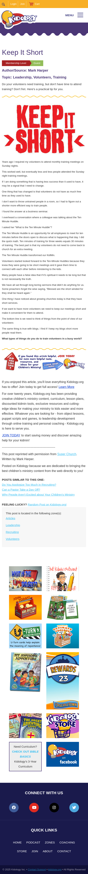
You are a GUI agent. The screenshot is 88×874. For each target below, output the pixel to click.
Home (17, 842)
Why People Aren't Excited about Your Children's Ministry (38, 494)
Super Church (66, 454)
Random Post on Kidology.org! (47, 504)
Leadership (13, 525)
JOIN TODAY (11, 435)
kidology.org (54, 869)
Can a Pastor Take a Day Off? (21, 489)
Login (13, 3)
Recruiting (12, 532)
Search (5, 4)
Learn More (66, 387)
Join (22, 3)
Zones (50, 842)
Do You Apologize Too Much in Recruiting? (29, 484)
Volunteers (12, 538)
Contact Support (37, 869)
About (48, 851)
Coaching (67, 842)
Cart (37, 3)
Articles (10, 518)
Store (22, 851)
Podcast (33, 842)
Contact (64, 851)
